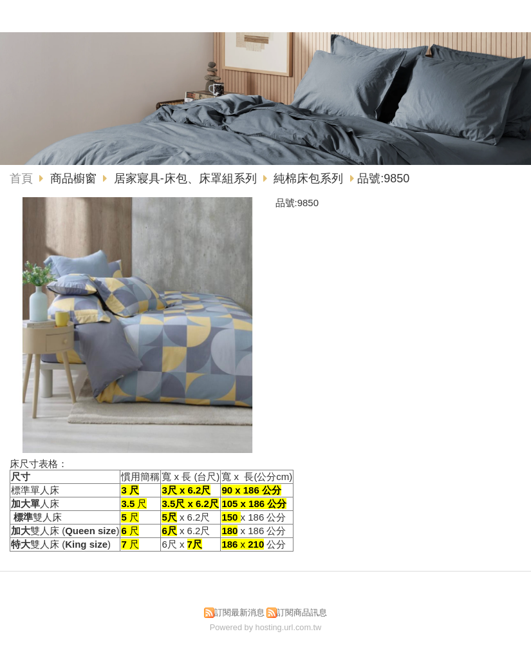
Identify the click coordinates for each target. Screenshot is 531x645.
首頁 (21, 178)
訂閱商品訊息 (302, 612)
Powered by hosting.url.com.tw (266, 627)
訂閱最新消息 (239, 612)
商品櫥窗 (75, 178)
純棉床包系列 (308, 178)
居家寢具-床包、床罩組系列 (185, 178)
